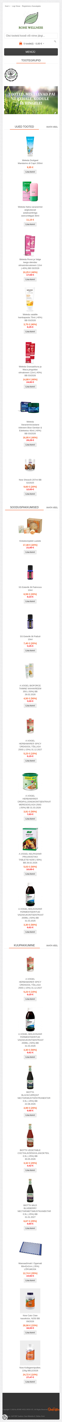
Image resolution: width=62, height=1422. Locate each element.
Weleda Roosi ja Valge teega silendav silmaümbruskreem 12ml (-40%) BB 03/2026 (30, 263)
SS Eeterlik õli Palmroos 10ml (30, 588)
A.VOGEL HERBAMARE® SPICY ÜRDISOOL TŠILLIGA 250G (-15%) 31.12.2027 (30, 745)
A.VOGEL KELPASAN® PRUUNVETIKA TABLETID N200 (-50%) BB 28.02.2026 (30, 858)
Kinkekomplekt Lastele (30, 541)
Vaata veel (52, 127)
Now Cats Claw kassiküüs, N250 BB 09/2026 (30, 1318)
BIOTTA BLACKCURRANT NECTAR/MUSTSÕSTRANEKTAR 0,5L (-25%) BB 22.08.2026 (31, 1098)
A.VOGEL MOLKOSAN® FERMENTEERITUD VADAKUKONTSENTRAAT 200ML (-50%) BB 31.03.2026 (31, 915)
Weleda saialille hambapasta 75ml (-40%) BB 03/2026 (30, 317)
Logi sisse (16, 6)
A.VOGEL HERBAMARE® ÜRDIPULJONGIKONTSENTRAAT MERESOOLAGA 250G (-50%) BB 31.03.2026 (31, 802)
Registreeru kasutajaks (31, 6)
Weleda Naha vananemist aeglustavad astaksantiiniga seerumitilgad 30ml (30, 211)
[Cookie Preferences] (5, 1417)
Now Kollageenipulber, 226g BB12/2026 (30, 1369)
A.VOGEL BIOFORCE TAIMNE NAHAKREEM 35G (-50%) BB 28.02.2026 (30, 690)
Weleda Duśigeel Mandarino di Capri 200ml (30, 161)
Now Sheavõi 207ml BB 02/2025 (30, 481)
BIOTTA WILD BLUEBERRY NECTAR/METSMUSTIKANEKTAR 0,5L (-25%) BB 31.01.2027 (31, 1211)
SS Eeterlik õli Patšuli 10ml (30, 638)
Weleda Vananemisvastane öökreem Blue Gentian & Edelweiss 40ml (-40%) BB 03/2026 (30, 427)
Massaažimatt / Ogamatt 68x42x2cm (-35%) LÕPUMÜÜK (30, 1266)
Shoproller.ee (54, 1409)
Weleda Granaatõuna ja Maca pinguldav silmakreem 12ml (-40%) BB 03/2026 (30, 371)
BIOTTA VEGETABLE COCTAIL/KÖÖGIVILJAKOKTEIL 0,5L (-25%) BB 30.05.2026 (31, 1154)
